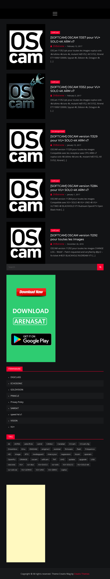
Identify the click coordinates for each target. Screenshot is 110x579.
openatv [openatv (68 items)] (87, 454)
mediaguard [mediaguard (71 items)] (38, 454)
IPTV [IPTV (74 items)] (26, 454)
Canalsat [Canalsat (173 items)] (61, 444)
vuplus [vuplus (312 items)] (64, 470)
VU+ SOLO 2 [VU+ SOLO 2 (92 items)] (68, 465)
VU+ (13, 426)
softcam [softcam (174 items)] (45, 459)
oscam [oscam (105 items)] (34, 459)
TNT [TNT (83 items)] (54, 459)
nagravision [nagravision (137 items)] (66, 454)
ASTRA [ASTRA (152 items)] (17, 444)
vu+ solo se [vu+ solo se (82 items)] (12, 470)
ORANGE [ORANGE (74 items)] (23, 459)
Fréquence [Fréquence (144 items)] (90, 449)
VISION (14, 420)
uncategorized (57, 131)
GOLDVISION (17, 389)
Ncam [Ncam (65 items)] (77, 454)
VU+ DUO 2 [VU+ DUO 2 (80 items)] (42, 465)
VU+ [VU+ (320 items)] (21, 465)
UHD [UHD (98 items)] (62, 459)
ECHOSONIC (16, 383)
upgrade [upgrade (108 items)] (83, 459)
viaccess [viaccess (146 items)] (11, 465)
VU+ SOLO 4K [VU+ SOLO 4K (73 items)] (83, 465)
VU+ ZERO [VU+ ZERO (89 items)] (52, 470)
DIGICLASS (16, 377)
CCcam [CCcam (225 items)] (72, 444)
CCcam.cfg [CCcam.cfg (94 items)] (84, 444)
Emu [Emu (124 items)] (23, 449)
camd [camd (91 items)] (39, 444)
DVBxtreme (58, 46)
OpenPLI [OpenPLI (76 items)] (11, 459)
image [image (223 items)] (18, 454)
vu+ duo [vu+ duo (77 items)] (30, 465)
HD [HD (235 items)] (9, 454)
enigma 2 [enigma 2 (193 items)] (45, 449)
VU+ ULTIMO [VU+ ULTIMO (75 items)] (26, 470)
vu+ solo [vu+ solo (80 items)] (55, 465)
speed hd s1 (16, 414)
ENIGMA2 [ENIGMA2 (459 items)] (33, 449)
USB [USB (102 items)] (93, 459)
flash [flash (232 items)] (79, 449)
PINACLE (15, 395)
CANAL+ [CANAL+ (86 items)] (49, 444)
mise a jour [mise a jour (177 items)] (52, 454)
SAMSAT (15, 408)
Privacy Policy (17, 402)
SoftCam (55, 32)
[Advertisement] (25, 523)
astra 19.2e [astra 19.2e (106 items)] (28, 444)
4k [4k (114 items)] (9, 444)
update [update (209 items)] (72, 459)
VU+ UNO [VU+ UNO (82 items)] (40, 470)
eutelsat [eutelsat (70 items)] (57, 449)
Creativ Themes (81, 573)
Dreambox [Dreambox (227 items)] (12, 449)
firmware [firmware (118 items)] (69, 449)
